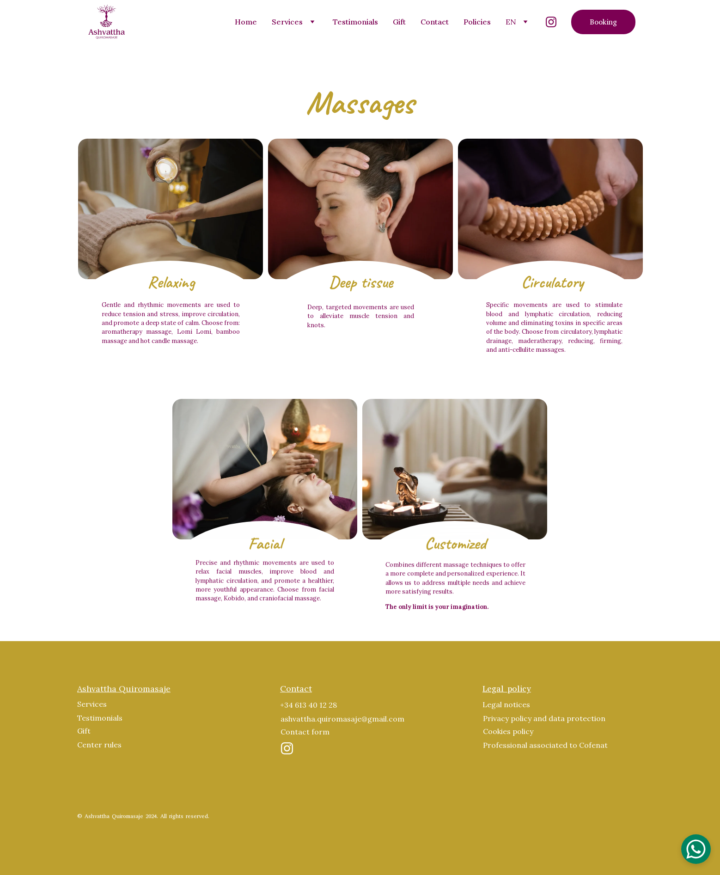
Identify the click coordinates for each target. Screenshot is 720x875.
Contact (435, 21)
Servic (88, 705)
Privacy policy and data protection (544, 720)
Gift (399, 21)
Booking (603, 22)
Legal (492, 706)
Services (287, 21)
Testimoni (95, 719)
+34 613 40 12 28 (308, 706)
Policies (477, 21)
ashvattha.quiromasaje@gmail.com (342, 720)
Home (246, 21)
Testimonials (355, 21)
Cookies (497, 733)
